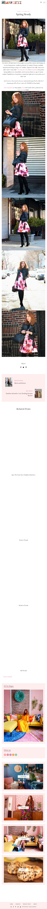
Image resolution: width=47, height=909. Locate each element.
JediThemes (34, 906)
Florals (19, 11)
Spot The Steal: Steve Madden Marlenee (23, 475)
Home (11, 904)
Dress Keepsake (8, 88)
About (35, 904)
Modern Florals (23, 605)
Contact (18, 904)
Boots (23, 88)
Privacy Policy (27, 904)
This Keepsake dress (23, 70)
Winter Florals (23, 540)
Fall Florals (23, 670)
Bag (24, 90)
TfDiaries (26, 906)
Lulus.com (20, 90)
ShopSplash (34, 70)
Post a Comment (8, 677)
